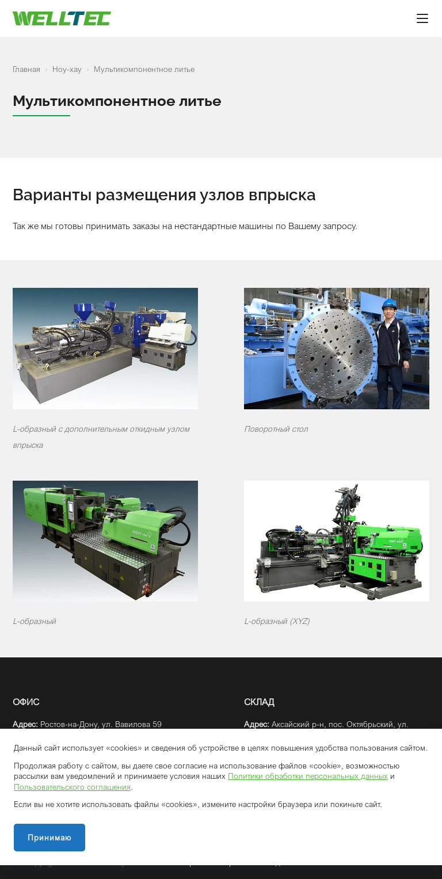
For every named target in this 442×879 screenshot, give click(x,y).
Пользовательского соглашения (72, 787)
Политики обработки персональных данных (308, 776)
